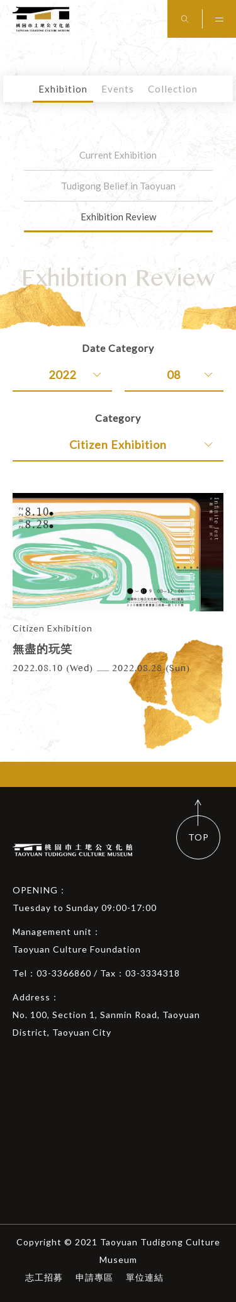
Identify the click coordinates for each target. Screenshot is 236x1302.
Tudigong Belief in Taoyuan (118, 185)
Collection (173, 88)
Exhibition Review (118, 216)
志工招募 (44, 1277)
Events (117, 88)
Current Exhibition (118, 155)
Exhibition (62, 88)
